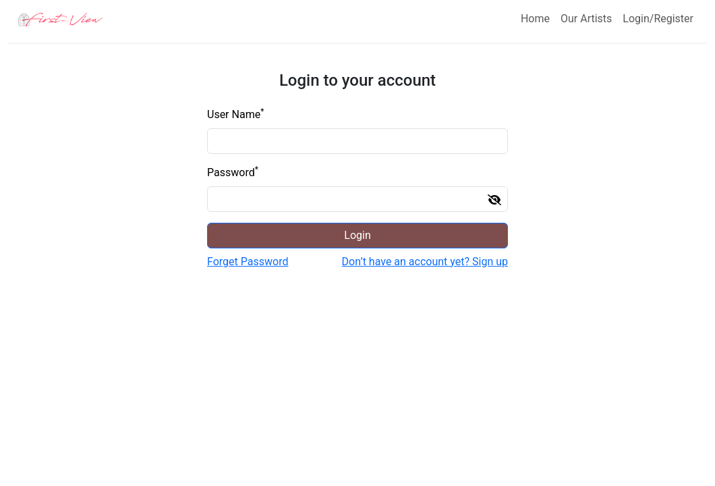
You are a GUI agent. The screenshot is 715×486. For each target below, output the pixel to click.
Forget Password (247, 261)
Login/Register (658, 18)
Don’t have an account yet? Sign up (425, 261)
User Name (235, 114)
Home (535, 18)
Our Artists (586, 18)
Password (232, 172)
